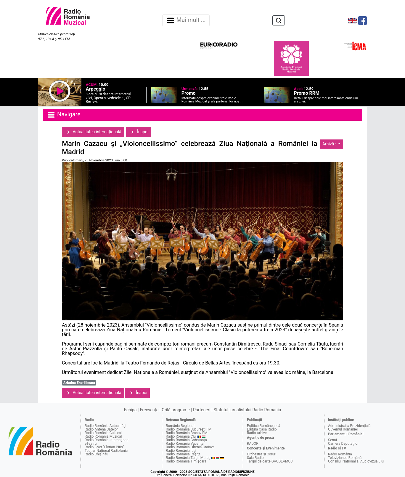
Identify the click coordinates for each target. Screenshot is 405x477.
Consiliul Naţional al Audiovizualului (356, 461)
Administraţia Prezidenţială (349, 426)
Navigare (64, 114)
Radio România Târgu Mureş (188, 458)
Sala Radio (255, 458)
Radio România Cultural (103, 433)
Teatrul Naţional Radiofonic (106, 451)
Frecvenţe (149, 409)
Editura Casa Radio (262, 429)
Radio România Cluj (181, 436)
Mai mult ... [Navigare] (186, 20)
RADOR (252, 443)
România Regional (180, 426)
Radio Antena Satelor (101, 429)
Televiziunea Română (344, 458)
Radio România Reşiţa (183, 454)
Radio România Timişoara (186, 461)
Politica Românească (263, 426)
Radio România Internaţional (107, 440)
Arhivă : (329, 144)
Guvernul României (343, 429)
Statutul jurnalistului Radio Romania (247, 409)
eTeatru (91, 443)
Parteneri (201, 409)
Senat (332, 440)
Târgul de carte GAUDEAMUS (269, 461)
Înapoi (138, 132)
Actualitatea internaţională (93, 132)
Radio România (340, 454)
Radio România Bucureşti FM (188, 429)
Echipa (130, 409)
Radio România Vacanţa (185, 443)
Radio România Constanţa (186, 440)
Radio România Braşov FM (186, 433)
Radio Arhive (257, 433)
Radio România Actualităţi (105, 426)
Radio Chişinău (96, 454)
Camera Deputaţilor (343, 443)
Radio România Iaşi (181, 451)
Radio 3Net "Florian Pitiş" (104, 447)
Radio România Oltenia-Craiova (190, 447)
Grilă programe (176, 409)
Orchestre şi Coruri (261, 454)
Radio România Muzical (103, 436)
